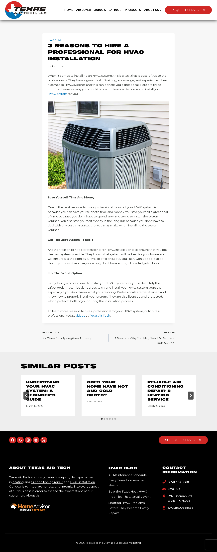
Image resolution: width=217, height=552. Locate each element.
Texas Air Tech (99, 315)
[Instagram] (28, 440)
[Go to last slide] (26, 396)
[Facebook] (12, 440)
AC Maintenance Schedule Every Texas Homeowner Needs (127, 480)
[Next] (191, 396)
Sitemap (108, 542)
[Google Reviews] (20, 440)
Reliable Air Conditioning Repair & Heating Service (165, 391)
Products (133, 9)
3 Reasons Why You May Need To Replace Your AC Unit (143, 337)
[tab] (102, 419)
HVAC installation (82, 482)
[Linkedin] (36, 440)
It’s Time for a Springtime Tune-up (74, 335)
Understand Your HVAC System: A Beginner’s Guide (43, 391)
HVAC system (57, 93)
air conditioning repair (47, 482)
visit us (80, 315)
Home (68, 9)
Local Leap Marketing (128, 542)
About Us (33, 495)
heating (18, 482)
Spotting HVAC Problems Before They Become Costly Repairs (128, 508)
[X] (43, 440)
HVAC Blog (55, 40)
